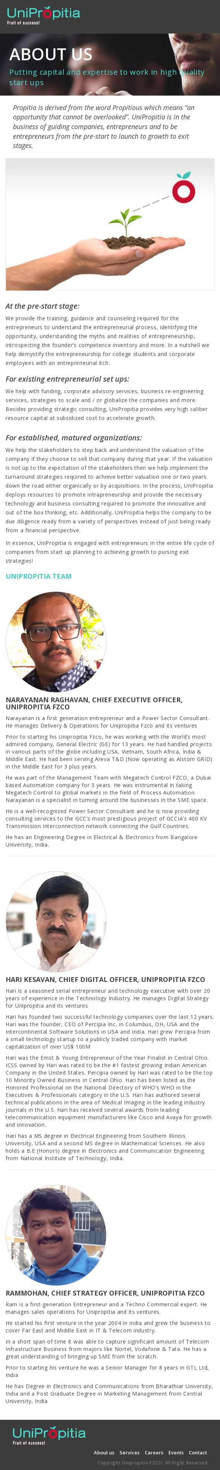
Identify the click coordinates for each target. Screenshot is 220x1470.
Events (176, 1452)
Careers (154, 1452)
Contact (198, 1452)
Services (129, 1452)
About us (104, 1452)
